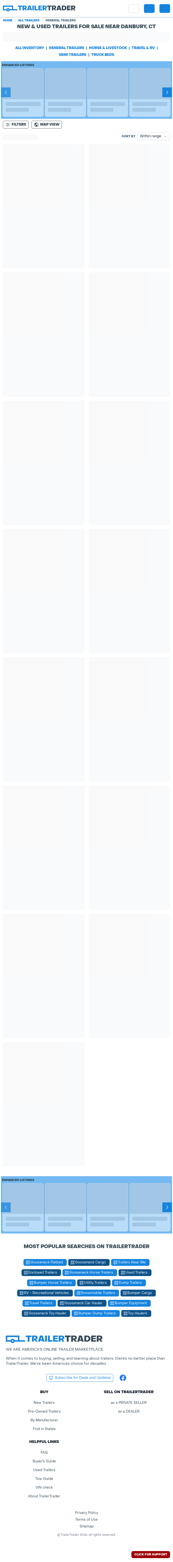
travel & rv (143, 48)
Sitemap (87, 1526)
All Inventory (29, 48)
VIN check (44, 1487)
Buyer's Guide (44, 1461)
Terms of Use (86, 1519)
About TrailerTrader (44, 1496)
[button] (149, 8)
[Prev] (6, 92)
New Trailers (44, 1402)
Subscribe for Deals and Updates (80, 1377)
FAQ (44, 1452)
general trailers (66, 48)
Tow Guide (44, 1478)
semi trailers (72, 54)
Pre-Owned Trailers (44, 1411)
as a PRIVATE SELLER (129, 1402)
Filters (15, 124)
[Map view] (46, 125)
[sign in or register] (164, 8)
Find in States (44, 1429)
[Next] (167, 92)
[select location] (149, 8)
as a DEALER (129, 1411)
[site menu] (133, 8)
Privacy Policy (86, 1512)
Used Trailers (44, 1470)
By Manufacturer (44, 1420)
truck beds (102, 54)
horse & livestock (108, 48)
